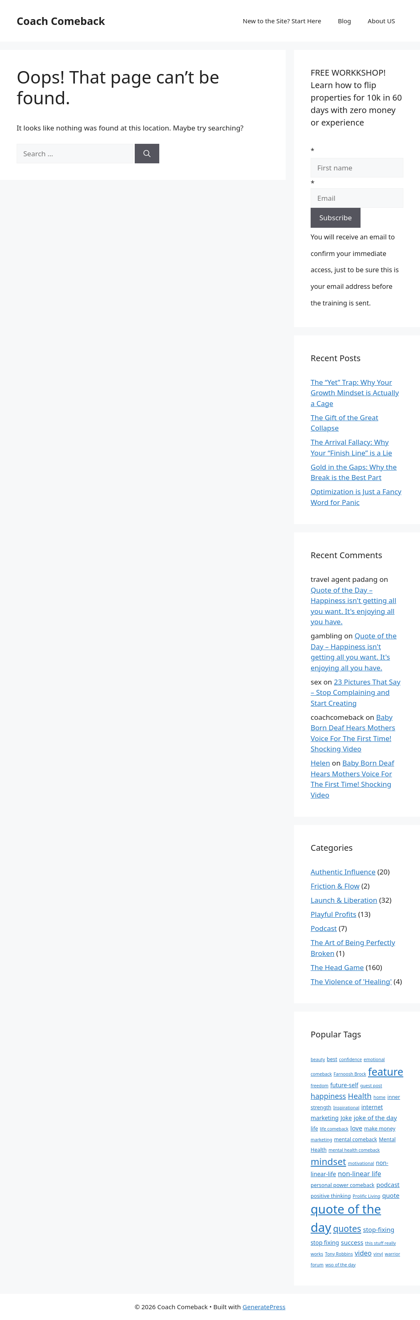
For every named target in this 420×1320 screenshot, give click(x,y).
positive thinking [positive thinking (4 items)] (331, 1195)
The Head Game (337, 967)
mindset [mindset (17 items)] (328, 1161)
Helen (320, 763)
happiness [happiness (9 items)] (328, 1096)
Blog (344, 21)
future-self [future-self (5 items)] (344, 1085)
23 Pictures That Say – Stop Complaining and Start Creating (355, 692)
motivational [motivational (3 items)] (361, 1163)
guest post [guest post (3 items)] (371, 1086)
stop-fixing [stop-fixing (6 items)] (378, 1229)
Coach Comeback (61, 21)
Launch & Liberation (344, 900)
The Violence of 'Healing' (351, 981)
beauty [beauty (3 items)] (318, 1059)
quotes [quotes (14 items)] (347, 1228)
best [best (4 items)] (332, 1059)
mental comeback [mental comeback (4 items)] (355, 1139)
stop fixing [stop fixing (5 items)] (325, 1242)
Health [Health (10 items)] (360, 1096)
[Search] (147, 154)
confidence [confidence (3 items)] (350, 1059)
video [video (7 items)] (363, 1253)
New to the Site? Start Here (282, 21)
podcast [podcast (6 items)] (388, 1184)
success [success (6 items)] (352, 1242)
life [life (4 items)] (314, 1128)
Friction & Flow (335, 886)
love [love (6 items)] (356, 1128)
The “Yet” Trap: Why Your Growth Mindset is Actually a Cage (355, 392)
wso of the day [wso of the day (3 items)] (341, 1265)
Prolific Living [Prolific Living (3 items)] (366, 1196)
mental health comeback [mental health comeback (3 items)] (354, 1150)
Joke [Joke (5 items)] (346, 1118)
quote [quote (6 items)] (391, 1195)
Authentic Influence (343, 872)
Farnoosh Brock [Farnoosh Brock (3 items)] (350, 1074)
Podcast (324, 928)
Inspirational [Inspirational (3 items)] (346, 1108)
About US (381, 21)
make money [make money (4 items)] (379, 1128)
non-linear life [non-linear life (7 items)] (359, 1173)
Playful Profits (333, 914)
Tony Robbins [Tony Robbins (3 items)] (339, 1254)
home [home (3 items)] (379, 1097)
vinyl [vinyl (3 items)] (378, 1254)
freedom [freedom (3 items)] (320, 1086)
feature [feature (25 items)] (385, 1071)
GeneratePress (263, 1307)
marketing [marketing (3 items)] (321, 1140)
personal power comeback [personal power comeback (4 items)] (342, 1185)
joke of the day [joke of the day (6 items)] (375, 1117)
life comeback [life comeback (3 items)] (334, 1129)
